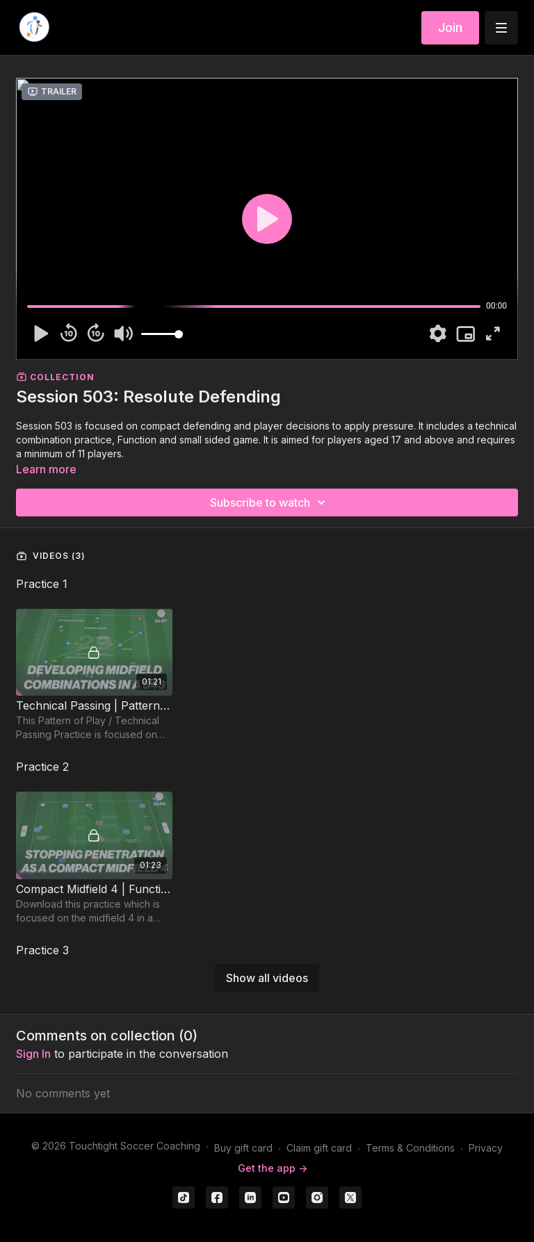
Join (450, 27)
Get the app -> (272, 1168)
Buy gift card (243, 1148)
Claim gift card (319, 1148)
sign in (33, 1054)
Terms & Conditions (410, 1148)
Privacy (486, 1148)
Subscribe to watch (270, 502)
